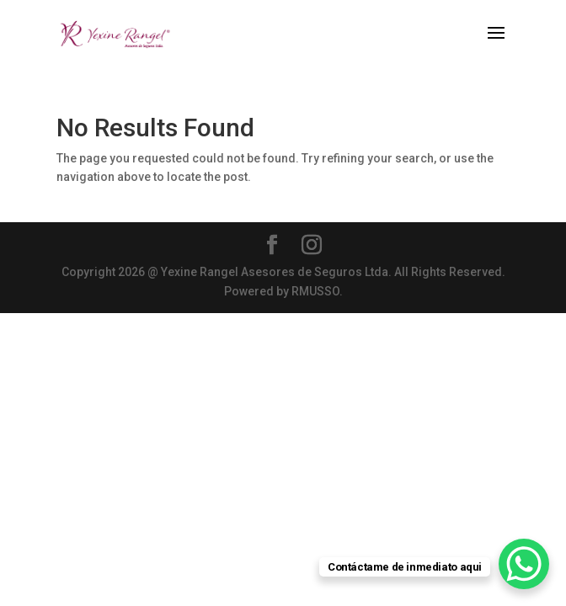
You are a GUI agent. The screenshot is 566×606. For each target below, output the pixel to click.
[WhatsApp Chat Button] (524, 564)
